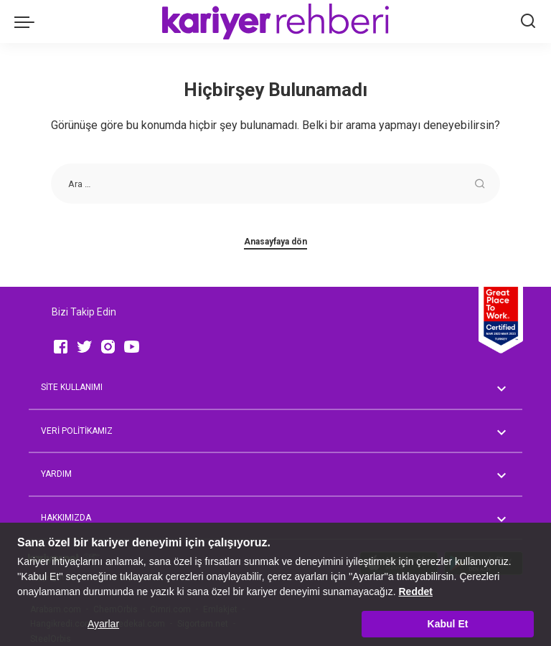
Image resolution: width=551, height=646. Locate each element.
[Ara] (528, 21)
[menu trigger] (28, 21)
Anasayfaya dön (275, 242)
